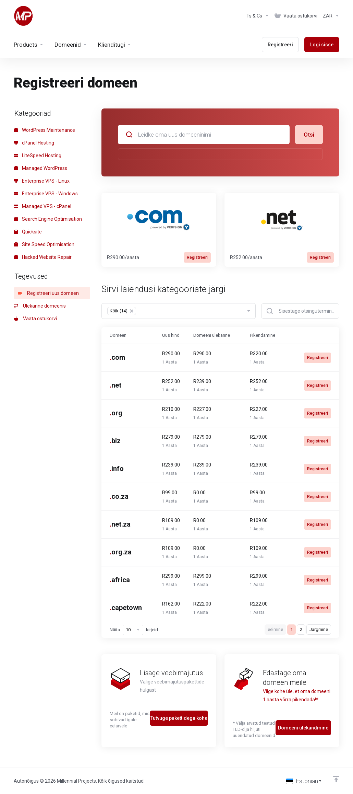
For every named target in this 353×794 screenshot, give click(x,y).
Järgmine (318, 629)
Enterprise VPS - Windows (46, 193)
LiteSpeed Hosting (37, 155)
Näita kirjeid (134, 630)
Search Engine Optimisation (48, 219)
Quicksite (28, 231)
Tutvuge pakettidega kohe (178, 718)
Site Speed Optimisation (44, 244)
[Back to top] (336, 779)
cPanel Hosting (34, 143)
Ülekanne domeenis (40, 306)
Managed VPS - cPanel (42, 206)
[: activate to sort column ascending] (313, 335)
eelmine (275, 629)
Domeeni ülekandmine (303, 727)
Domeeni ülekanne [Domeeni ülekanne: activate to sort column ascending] (211, 335)
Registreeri (197, 257)
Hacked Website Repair (43, 257)
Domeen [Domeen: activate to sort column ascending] (118, 335)
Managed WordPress (40, 168)
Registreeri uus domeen (48, 293)
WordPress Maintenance (44, 130)
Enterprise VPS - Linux (42, 181)
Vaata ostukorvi (35, 318)
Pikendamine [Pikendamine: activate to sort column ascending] (262, 335)
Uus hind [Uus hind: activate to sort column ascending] (171, 335)
